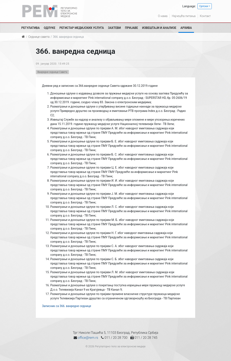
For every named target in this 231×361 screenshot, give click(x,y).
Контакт (205, 16)
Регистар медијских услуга (81, 27)
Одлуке (49, 27)
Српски (203, 6)
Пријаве (131, 27)
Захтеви (114, 27)
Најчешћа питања (183, 16)
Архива (186, 27)
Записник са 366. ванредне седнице (66, 306)
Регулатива (30, 27)
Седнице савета (38, 36)
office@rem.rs (88, 338)
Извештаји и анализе (159, 27)
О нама (162, 16)
